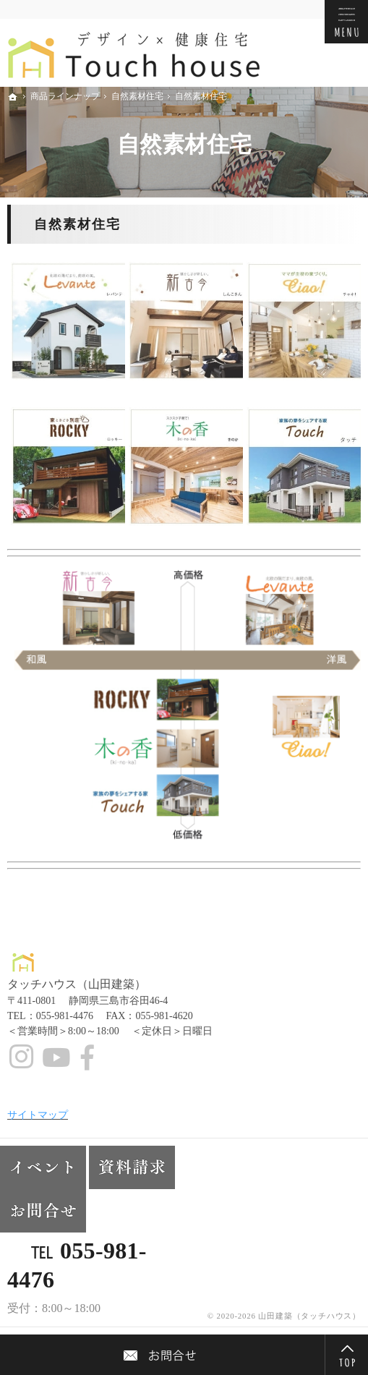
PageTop (346, 1354)
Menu (346, 21)
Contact (162, 1354)
